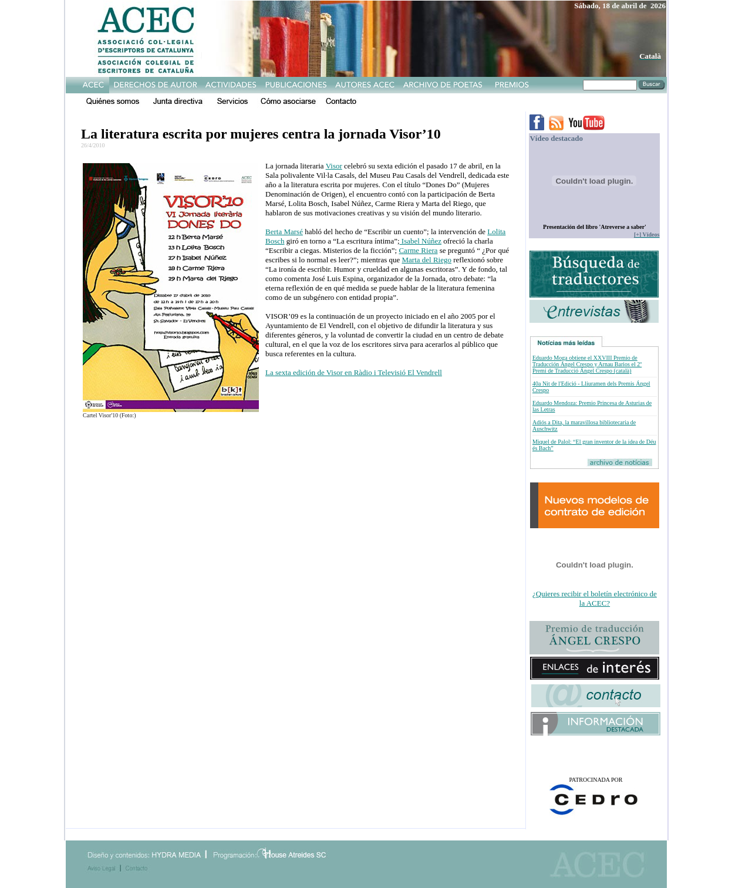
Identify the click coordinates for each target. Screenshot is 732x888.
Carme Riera (418, 250)
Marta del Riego (426, 259)
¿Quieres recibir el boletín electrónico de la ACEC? (594, 598)
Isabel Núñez (420, 241)
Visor (334, 165)
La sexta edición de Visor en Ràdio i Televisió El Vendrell (353, 372)
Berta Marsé (284, 231)
